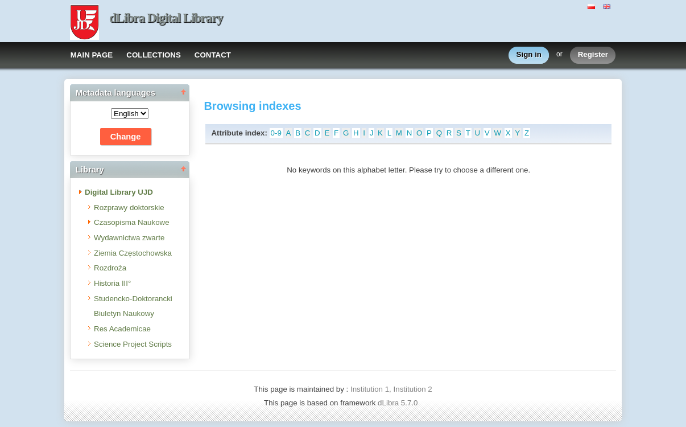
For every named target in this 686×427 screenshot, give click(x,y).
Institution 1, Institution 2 (391, 389)
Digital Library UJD (119, 192)
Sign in (529, 55)
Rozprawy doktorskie (129, 207)
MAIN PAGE (92, 55)
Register (593, 55)
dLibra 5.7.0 (399, 403)
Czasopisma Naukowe (132, 222)
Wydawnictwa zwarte (129, 237)
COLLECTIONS (153, 55)
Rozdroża (110, 268)
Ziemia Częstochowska (133, 253)
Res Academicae (122, 329)
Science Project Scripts (133, 344)
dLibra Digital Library (166, 18)
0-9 (276, 133)
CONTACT (213, 55)
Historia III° (112, 283)
